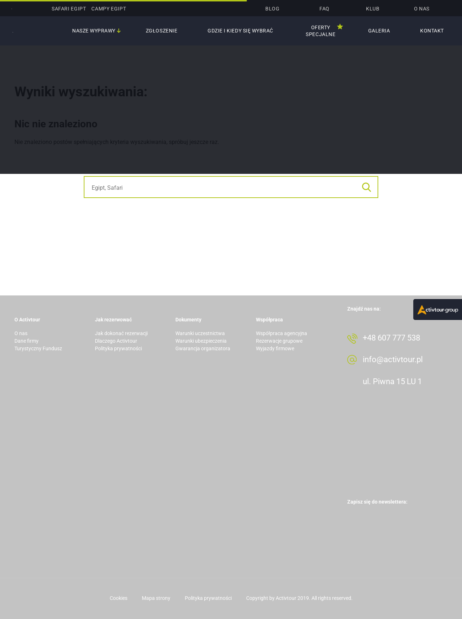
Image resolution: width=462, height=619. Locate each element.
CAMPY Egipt (108, 9)
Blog (272, 9)
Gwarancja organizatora (202, 348)
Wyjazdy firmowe (275, 348)
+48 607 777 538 (391, 337)
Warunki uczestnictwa (200, 333)
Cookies (118, 598)
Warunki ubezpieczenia (201, 341)
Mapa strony (156, 598)
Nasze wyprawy (94, 31)
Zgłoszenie (161, 31)
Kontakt (432, 31)
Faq (324, 9)
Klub (372, 9)
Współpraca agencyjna (281, 333)
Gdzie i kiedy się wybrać (240, 31)
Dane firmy (26, 341)
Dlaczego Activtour (116, 341)
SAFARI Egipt (69, 9)
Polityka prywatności (118, 348)
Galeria (379, 31)
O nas (422, 9)
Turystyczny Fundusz (38, 348)
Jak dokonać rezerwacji (121, 333)
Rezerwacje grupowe (279, 341)
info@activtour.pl (393, 359)
